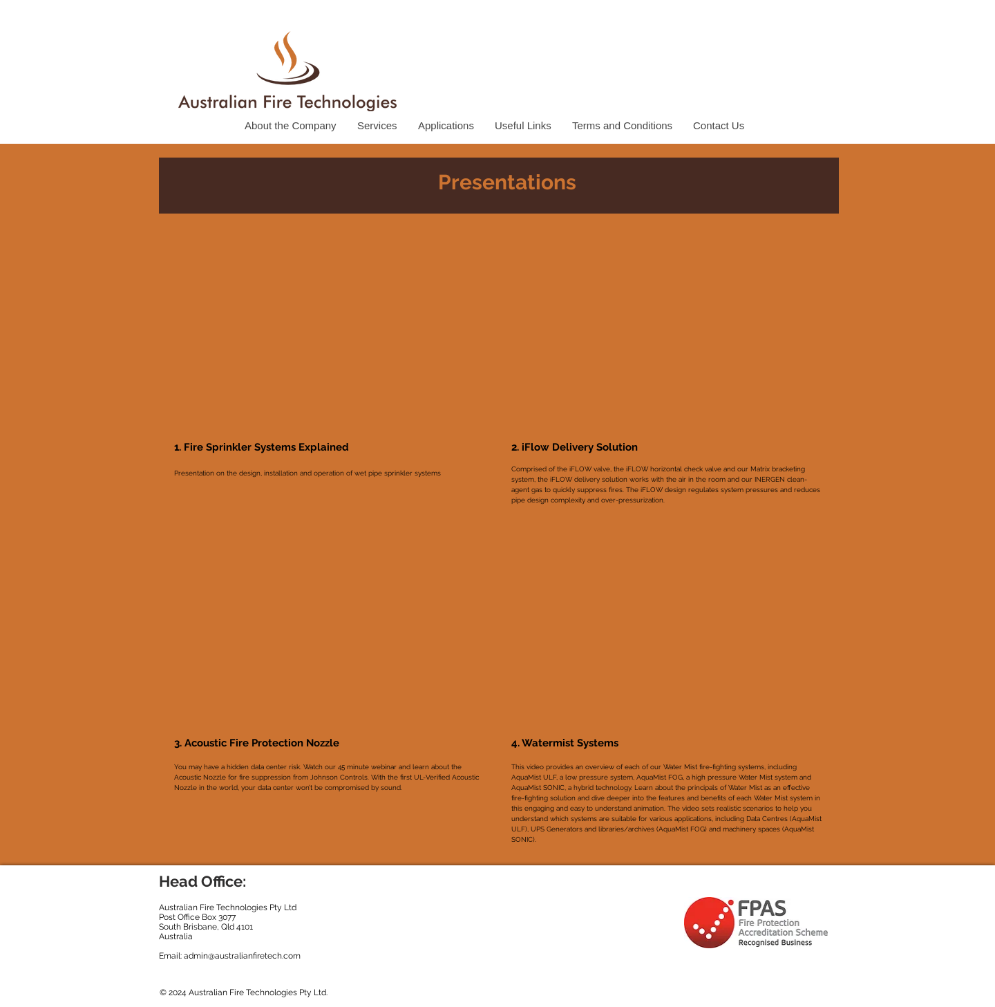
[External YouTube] (329, 329)
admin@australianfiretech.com (242, 956)
